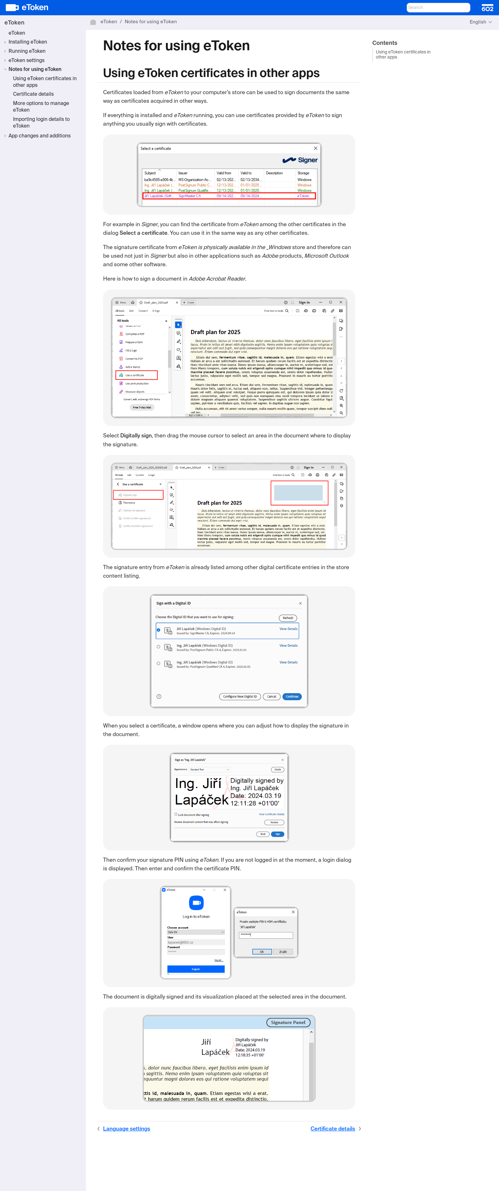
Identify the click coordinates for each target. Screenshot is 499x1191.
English (478, 22)
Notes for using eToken (35, 69)
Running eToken (27, 51)
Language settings (126, 1129)
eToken (14, 23)
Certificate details (33, 94)
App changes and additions (40, 136)
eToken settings (27, 60)
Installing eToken (28, 42)
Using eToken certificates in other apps (403, 55)
